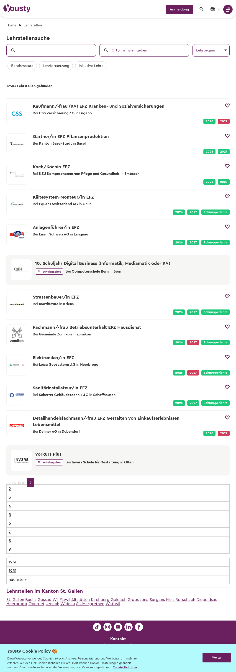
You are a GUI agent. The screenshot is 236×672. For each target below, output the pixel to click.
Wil (55, 600)
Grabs (133, 600)
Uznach (52, 604)
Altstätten (80, 600)
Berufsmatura (22, 66)
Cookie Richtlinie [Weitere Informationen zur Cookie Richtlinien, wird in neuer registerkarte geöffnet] (125, 667)
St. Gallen (15, 600)
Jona (144, 600)
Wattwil (112, 604)
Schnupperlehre (215, 212)
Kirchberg (100, 600)
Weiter (216, 657)
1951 (12, 571)
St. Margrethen (90, 604)
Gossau (44, 600)
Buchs (30, 600)
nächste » (18, 579)
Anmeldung (179, 9)
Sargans (157, 600)
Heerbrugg (16, 604)
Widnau (67, 604)
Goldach (118, 600)
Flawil (65, 600)
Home (11, 25)
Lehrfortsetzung (56, 66)
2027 (223, 151)
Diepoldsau (206, 600)
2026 (209, 121)
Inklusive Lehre (91, 66)
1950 (13, 562)
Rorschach (185, 600)
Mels (170, 600)
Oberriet (36, 604)
